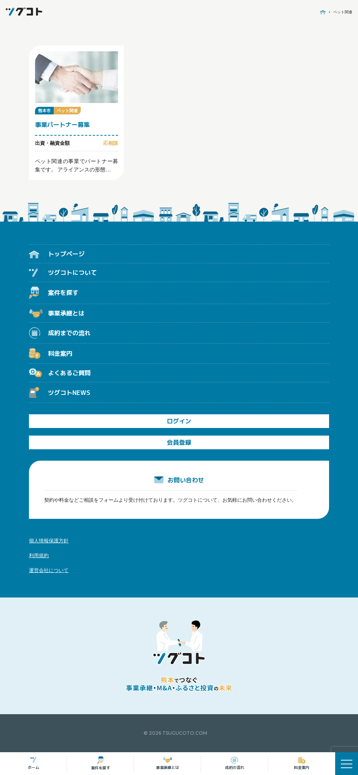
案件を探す (53, 293)
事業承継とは (57, 313)
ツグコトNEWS (59, 392)
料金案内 (50, 353)
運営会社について (49, 570)
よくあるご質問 (60, 373)
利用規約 (39, 555)
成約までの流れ (60, 332)
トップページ (57, 253)
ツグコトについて (63, 272)
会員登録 (179, 442)
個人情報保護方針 (49, 541)
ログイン (179, 421)
